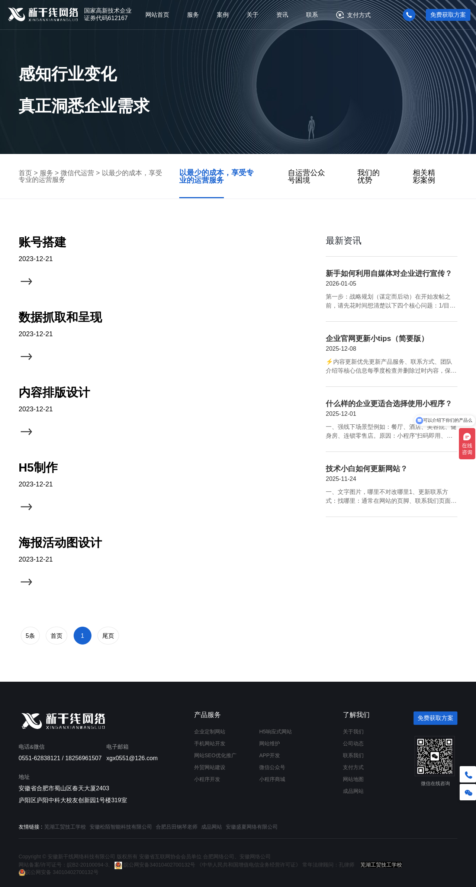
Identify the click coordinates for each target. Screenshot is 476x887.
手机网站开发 (209, 743)
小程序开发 (207, 779)
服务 (46, 173)
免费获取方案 (448, 15)
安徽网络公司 (255, 856)
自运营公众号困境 (306, 176)
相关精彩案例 (424, 176)
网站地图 (353, 779)
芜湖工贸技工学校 (65, 826)
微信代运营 (77, 173)
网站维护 (269, 743)
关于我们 (353, 732)
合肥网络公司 (218, 856)
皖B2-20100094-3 (87, 865)
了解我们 (356, 715)
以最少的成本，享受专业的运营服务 (216, 176)
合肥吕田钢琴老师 (176, 826)
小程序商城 (272, 779)
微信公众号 (272, 767)
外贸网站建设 (209, 767)
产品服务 (207, 715)
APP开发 (269, 755)
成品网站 (353, 791)
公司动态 (353, 743)
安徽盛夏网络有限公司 (252, 826)
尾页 (108, 636)
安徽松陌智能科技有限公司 (121, 826)
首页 (25, 173)
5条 (30, 636)
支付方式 (359, 15)
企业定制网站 (209, 732)
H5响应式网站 (275, 732)
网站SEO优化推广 (215, 755)
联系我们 (353, 755)
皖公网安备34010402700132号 (155, 865)
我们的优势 (368, 176)
